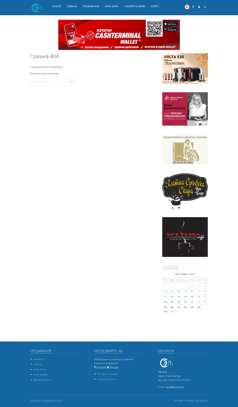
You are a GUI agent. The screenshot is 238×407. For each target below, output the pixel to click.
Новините (38, 359)
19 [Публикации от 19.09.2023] (172, 301)
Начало (56, 6)
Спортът (37, 364)
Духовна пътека (42, 379)
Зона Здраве (40, 374)
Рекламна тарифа (107, 374)
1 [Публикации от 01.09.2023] (191, 286)
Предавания (91, 6)
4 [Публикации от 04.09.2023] (165, 291)
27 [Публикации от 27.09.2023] (178, 307)
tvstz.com (35, 400)
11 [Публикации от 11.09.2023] (165, 296)
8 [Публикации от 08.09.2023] (192, 291)
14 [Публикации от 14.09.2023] (185, 296)
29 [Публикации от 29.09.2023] (192, 307)
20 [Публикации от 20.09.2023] (178, 301)
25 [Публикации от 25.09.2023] (165, 307)
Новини (72, 6)
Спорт (155, 6)
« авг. (165, 311)
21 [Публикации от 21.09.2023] (185, 301)
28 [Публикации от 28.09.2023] (185, 307)
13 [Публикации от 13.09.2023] (178, 296)
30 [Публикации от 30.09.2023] (198, 307)
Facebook (100, 367)
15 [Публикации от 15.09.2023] (192, 296)
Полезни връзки (106, 379)
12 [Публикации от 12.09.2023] (172, 296)
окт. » (173, 311)
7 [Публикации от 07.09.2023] (185, 291)
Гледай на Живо (134, 6)
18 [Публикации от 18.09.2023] (165, 301)
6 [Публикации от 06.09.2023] (179, 291)
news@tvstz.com (175, 386)
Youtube (113, 367)
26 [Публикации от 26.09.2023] (171, 307)
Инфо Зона (111, 6)
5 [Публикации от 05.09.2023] (172, 291)
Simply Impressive (197, 400)
